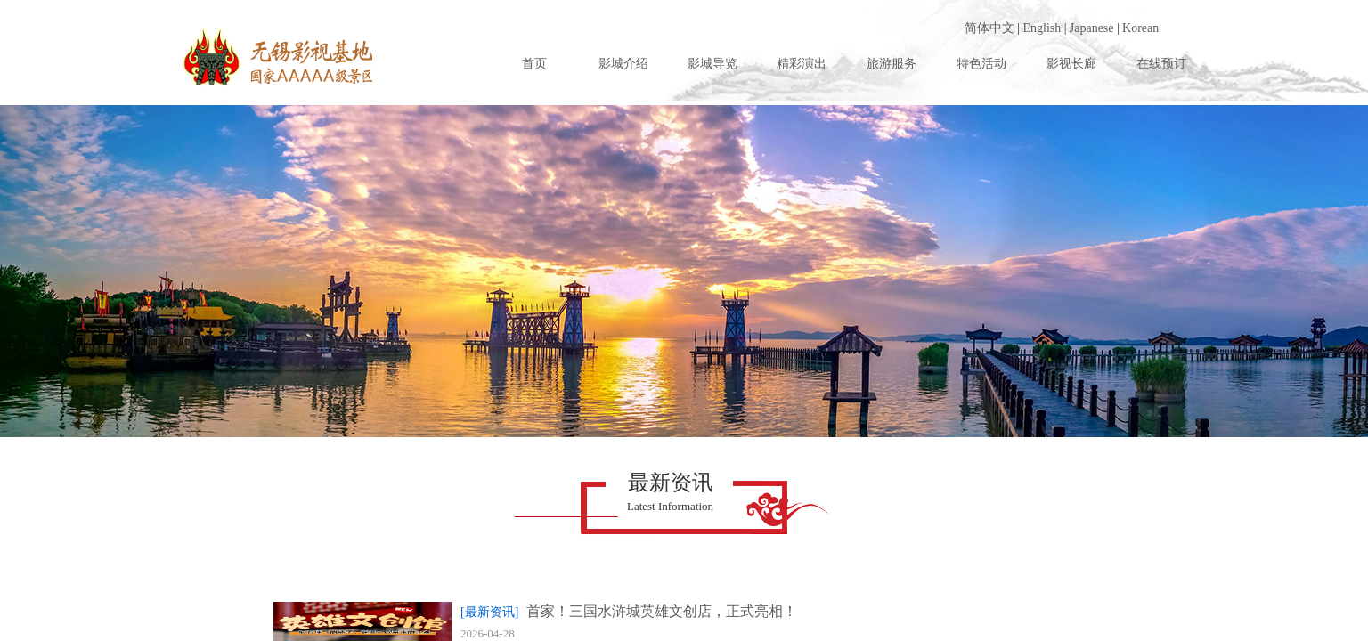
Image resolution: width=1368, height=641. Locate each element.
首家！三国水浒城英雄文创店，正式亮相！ (661, 611)
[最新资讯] (489, 612)
